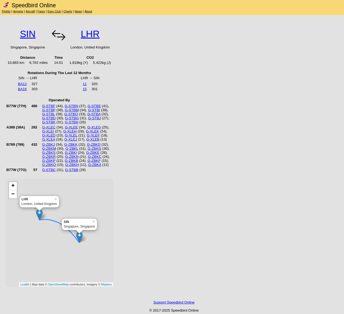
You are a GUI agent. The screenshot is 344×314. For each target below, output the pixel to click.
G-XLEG (94, 127)
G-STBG (72, 118)
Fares (41, 11)
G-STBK (49, 122)
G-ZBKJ (48, 144)
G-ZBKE (92, 153)
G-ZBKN (71, 157)
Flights (6, 11)
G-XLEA (48, 139)
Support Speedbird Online (174, 302)
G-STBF (48, 106)
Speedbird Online (29, 5)
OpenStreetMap (58, 284)
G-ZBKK (71, 144)
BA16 (22, 89)
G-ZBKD (93, 144)
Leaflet (24, 284)
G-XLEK (92, 131)
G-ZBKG (94, 148)
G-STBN (71, 106)
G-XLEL (71, 135)
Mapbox (106, 284)
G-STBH (71, 122)
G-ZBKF (94, 161)
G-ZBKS (49, 153)
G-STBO (71, 114)
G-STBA (94, 114)
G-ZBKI (71, 153)
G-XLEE (71, 127)
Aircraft (30, 11)
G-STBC (49, 170)
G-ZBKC (94, 157)
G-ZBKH (72, 165)
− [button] (13, 194)
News (78, 11)
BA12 (22, 84)
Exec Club (54, 11)
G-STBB (71, 170)
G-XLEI (48, 131)
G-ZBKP (48, 161)
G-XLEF (93, 135)
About (88, 11)
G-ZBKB (71, 161)
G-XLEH (70, 131)
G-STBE (94, 106)
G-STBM (72, 110)
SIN (27, 34)
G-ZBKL (71, 148)
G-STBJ (94, 118)
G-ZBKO (49, 165)
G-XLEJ (70, 139)
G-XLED (49, 135)
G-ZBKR (49, 157)
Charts (67, 11)
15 (85, 89)
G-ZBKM (49, 148)
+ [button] (13, 186)
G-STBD (49, 118)
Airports (18, 11)
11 (85, 84)
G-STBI (94, 110)
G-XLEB (92, 139)
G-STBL (48, 114)
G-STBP (48, 110)
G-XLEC (49, 127)
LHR (90, 34)
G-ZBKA (94, 165)
